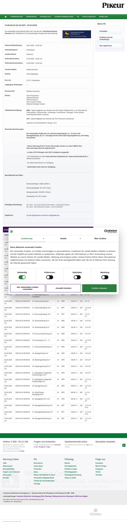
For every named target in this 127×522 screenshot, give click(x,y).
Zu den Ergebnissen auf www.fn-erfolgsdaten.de (42, 213)
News (36, 470)
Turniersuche (16, 17)
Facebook (99, 461)
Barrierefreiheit (8, 467)
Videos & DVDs (70, 476)
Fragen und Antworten (11, 470)
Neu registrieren (106, 46)
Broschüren (38, 461)
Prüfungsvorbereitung (73, 473)
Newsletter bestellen (105, 439)
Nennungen (31, 17)
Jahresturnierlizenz (63, 17)
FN (78, 17)
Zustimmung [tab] (26, 238)
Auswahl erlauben (63, 288)
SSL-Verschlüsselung (33, 497)
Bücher (67, 461)
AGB (4, 461)
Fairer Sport (38, 464)
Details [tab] (63, 238)
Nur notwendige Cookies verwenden (27, 288)
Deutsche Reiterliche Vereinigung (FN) (30, 494)
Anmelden (103, 17)
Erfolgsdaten (89, 17)
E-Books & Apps (71, 467)
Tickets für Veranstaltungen (44, 479)
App (38, 31)
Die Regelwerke (70, 464)
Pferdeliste (45, 17)
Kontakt (6, 476)
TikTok (98, 470)
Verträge (37, 482)
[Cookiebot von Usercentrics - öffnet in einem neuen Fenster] (106, 231)
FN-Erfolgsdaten (71, 470)
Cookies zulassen (99, 288)
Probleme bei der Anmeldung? (106, 38)
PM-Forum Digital (81, 494)
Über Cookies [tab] (100, 238)
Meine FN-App (101, 464)
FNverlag (48, 494)
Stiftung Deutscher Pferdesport (63, 494)
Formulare (38, 467)
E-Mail (22, 449)
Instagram (99, 467)
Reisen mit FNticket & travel (44, 473)
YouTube (99, 473)
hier (87, 443)
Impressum (7, 473)
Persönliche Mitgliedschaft (44, 476)
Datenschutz (7, 464)
